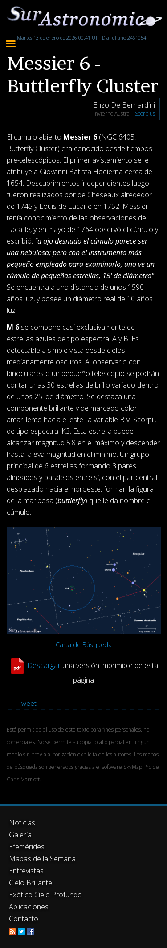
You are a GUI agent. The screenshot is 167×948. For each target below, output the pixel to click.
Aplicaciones (29, 907)
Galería (20, 835)
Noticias (22, 823)
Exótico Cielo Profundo (45, 895)
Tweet (27, 703)
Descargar (44, 665)
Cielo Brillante (30, 883)
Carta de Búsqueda (84, 644)
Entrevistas (26, 871)
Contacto (23, 919)
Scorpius (145, 113)
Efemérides (27, 847)
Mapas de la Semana (42, 859)
